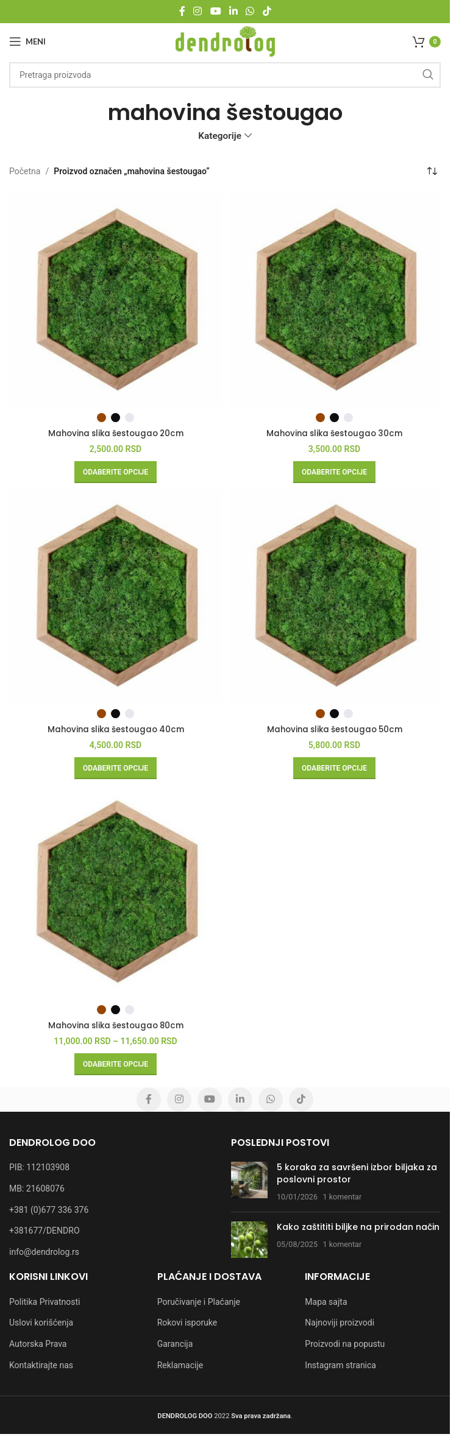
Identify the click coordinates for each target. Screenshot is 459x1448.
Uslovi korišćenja (41, 1322)
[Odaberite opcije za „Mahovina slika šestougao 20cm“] (115, 472)
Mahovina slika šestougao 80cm (116, 1025)
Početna (24, 171)
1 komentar (342, 1196)
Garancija (175, 1344)
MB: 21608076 (37, 1188)
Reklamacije (180, 1364)
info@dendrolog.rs (44, 1251)
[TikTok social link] (266, 11)
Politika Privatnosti (44, 1301)
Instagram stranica (340, 1364)
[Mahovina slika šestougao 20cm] (115, 299)
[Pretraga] (225, 75)
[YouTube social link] (215, 11)
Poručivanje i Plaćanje (198, 1301)
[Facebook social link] (182, 11)
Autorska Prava (37, 1344)
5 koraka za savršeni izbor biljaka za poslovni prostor (357, 1173)
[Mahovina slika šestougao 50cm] (334, 595)
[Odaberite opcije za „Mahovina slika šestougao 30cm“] (334, 472)
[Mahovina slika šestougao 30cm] (334, 299)
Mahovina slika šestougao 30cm (335, 433)
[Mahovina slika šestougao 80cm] (115, 891)
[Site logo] (225, 41)
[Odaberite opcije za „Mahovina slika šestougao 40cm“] (115, 768)
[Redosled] (431, 172)
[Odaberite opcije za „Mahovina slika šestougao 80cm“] (115, 1064)
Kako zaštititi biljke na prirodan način (358, 1227)
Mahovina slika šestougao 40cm (115, 729)
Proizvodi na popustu (345, 1344)
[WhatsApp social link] (250, 11)
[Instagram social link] (198, 11)
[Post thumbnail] (249, 1182)
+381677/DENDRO (44, 1230)
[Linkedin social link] (233, 11)
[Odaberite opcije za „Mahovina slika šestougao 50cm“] (334, 768)
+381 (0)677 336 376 (48, 1209)
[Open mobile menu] (27, 41)
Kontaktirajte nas (41, 1364)
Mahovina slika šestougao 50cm (335, 729)
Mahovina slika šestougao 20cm (116, 433)
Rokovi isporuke (187, 1322)
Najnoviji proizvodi (339, 1322)
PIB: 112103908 (39, 1167)
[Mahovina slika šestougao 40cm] (115, 595)
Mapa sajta (326, 1301)
